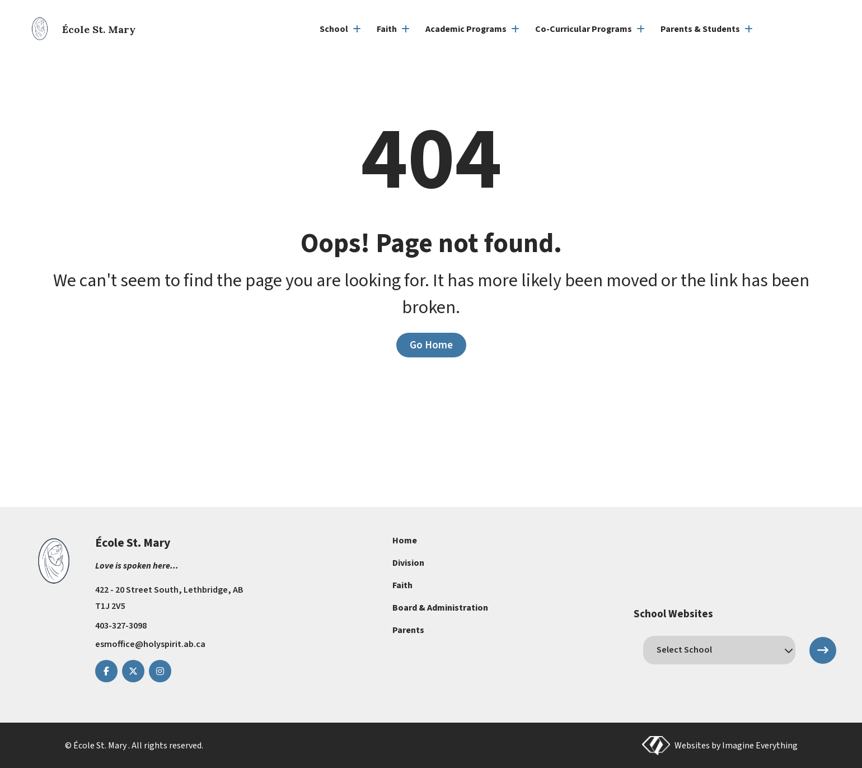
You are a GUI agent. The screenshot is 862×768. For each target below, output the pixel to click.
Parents (408, 630)
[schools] (719, 650)
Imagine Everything (760, 745)
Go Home (431, 345)
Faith (402, 585)
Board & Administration (440, 608)
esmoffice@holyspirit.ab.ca (150, 643)
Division (408, 563)
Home (404, 540)
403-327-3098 (121, 626)
